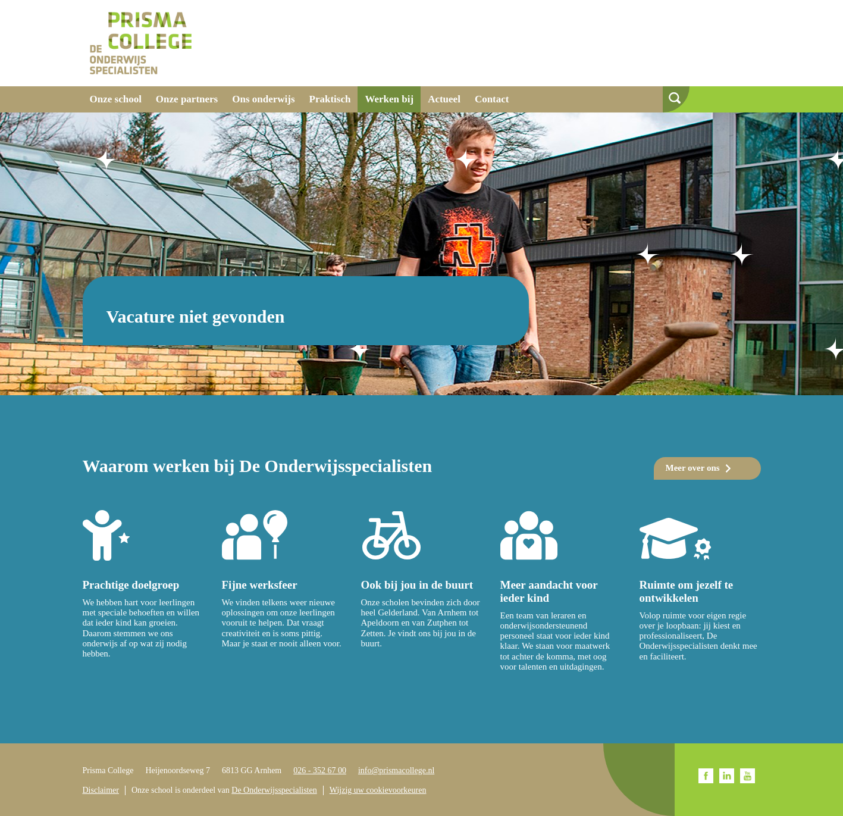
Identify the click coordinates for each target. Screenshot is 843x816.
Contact (492, 99)
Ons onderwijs (263, 99)
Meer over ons (693, 468)
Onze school (116, 99)
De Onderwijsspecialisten (273, 790)
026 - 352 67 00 (319, 770)
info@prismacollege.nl (396, 770)
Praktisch (330, 99)
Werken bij (389, 99)
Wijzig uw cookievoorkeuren (378, 790)
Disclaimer (101, 790)
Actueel (444, 99)
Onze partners (187, 99)
